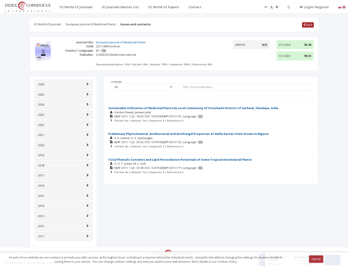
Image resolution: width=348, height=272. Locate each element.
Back (307, 25)
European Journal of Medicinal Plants (91, 24)
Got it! (316, 259)
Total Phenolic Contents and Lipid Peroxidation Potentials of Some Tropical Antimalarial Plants (180, 160)
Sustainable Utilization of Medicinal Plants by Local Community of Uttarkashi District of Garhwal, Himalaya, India (193, 108)
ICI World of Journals (47, 24)
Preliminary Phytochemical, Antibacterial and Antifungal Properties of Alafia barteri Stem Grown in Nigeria (188, 134)
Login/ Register (314, 7)
